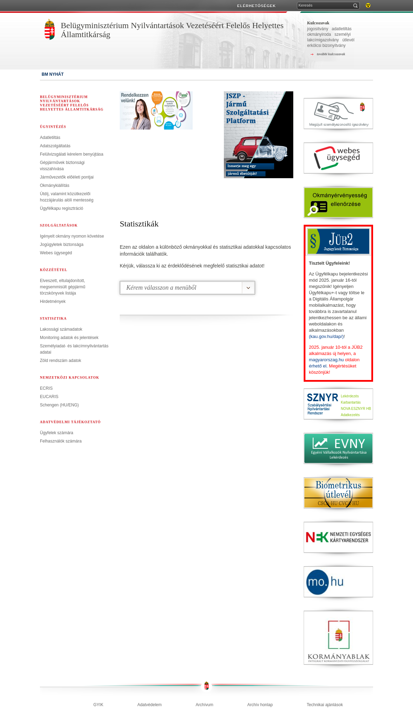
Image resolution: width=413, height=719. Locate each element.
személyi (343, 34)
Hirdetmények (53, 301)
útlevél (348, 40)
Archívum (204, 704)
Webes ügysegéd (56, 252)
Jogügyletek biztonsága (61, 244)
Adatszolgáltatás (55, 145)
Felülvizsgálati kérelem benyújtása (71, 154)
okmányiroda (319, 34)
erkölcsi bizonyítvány (326, 45)
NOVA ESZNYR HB (356, 409)
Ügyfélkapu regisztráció (61, 208)
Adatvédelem (149, 704)
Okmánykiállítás (54, 185)
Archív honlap (259, 704)
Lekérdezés (350, 396)
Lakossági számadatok (61, 329)
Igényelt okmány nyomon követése (72, 236)
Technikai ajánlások (325, 704)
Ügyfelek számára (56, 432)
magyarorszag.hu (326, 359)
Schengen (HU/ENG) (59, 405)
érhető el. (318, 366)
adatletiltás (342, 28)
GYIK (98, 704)
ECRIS (46, 388)
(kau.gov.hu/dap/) (326, 336)
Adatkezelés (350, 415)
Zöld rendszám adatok (60, 360)
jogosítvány (317, 28)
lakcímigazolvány (323, 40)
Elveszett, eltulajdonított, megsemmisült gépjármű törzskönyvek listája (62, 287)
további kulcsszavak (331, 54)
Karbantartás (351, 402)
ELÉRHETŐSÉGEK (256, 6)
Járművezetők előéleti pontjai (67, 177)
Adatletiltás (50, 137)
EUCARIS (49, 396)
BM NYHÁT (53, 74)
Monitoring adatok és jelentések (69, 337)
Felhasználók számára (61, 441)
